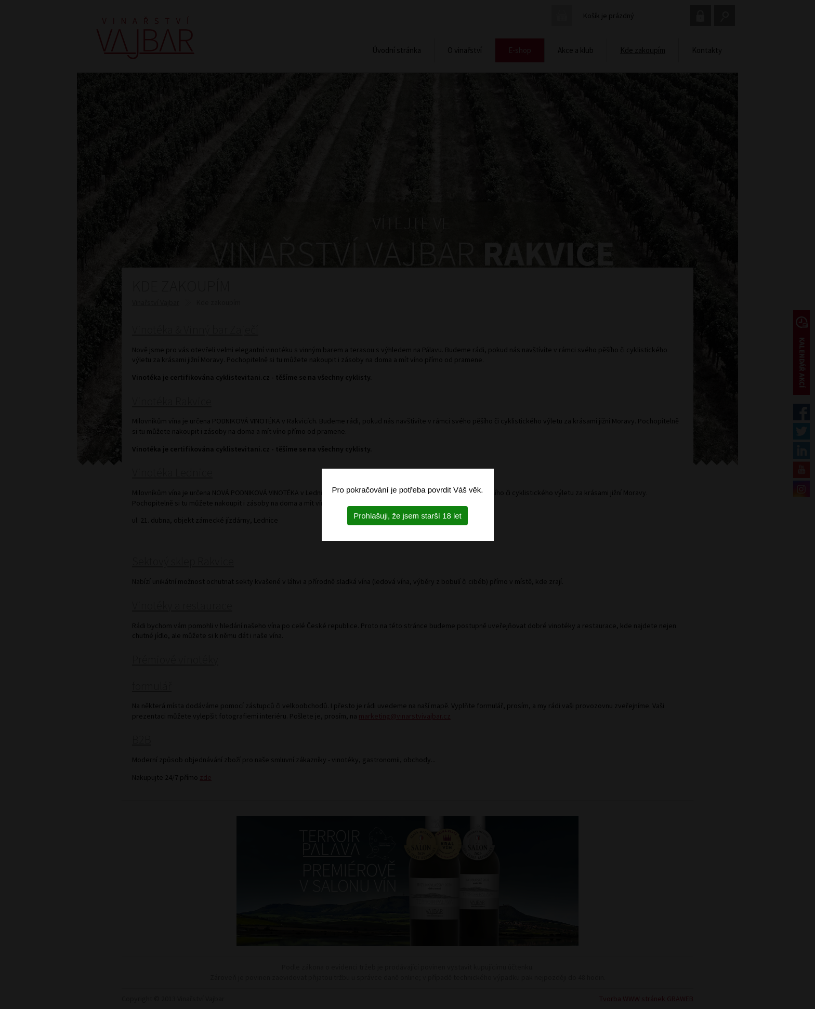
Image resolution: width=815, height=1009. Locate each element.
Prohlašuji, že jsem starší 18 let (407, 515)
